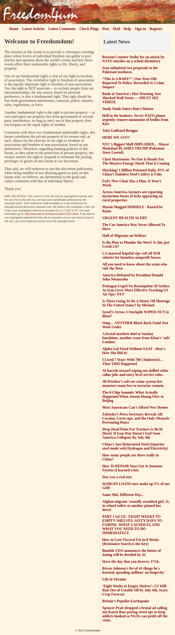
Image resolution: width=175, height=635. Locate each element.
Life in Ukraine (114, 579)
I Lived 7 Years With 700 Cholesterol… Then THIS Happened (132, 362)
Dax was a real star (117, 477)
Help (127, 29)
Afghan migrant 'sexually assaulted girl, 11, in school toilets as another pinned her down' (136, 506)
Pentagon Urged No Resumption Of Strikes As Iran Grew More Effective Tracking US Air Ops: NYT (136, 290)
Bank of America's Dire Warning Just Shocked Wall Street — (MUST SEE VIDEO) (131, 98)
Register (155, 29)
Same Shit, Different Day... (123, 495)
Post (105, 29)
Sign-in (140, 29)
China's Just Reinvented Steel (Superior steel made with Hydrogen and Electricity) (135, 446)
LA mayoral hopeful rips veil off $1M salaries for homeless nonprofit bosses (131, 255)
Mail (116, 29)
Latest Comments (62, 29)
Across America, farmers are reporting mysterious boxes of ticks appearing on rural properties (132, 196)
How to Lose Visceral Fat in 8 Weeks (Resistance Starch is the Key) (130, 542)
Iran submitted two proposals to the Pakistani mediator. (130, 70)
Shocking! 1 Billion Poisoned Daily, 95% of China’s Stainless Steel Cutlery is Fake (135, 172)
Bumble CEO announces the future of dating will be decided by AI (131, 553)
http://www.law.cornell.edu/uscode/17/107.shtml (51, 213)
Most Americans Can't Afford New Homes (135, 407)
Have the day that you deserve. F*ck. (131, 561)
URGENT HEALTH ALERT (124, 218)
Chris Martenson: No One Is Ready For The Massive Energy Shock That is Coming (136, 161)
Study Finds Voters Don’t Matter (128, 109)
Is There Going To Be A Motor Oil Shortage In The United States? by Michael (136, 303)
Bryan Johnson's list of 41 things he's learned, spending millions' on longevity (133, 570)
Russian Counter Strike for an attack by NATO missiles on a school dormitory (133, 59)
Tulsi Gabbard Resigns (120, 130)
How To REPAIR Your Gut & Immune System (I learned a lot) (132, 468)
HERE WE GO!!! (116, 137)
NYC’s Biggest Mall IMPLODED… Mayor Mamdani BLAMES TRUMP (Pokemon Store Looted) (135, 148)
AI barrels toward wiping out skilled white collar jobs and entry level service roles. (135, 373)
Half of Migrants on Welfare (124, 236)
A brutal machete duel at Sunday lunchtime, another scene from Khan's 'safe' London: (136, 338)
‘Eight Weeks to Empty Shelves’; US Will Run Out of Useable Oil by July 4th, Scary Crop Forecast (135, 590)
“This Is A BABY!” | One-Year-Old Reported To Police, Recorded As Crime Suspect (133, 83)
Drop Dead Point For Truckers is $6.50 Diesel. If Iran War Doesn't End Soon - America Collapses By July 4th (132, 433)
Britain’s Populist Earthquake (125, 601)
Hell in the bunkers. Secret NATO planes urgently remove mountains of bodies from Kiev (135, 120)
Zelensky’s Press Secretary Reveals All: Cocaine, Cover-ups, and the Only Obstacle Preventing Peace (135, 418)
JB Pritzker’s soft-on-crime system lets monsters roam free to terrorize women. (133, 384)
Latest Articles (33, 29)
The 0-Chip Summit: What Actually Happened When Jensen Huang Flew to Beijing (133, 396)
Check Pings (89, 29)
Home (13, 29)
